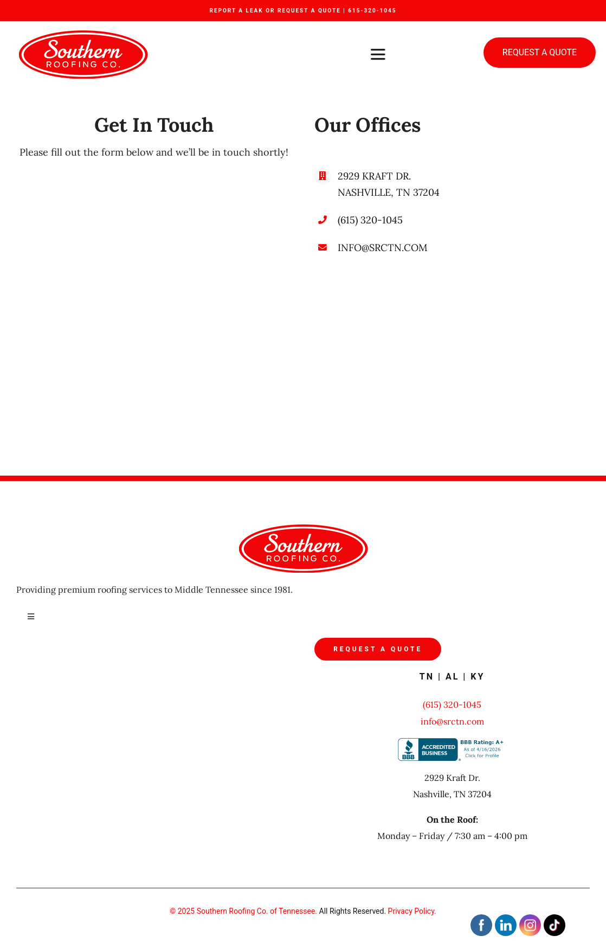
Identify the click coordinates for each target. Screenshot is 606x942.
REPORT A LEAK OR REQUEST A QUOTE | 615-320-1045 (302, 11)
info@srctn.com (452, 721)
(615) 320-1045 (370, 220)
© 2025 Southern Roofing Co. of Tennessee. (243, 911)
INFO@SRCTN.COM (383, 247)
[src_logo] (83, 35)
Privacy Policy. (412, 911)
